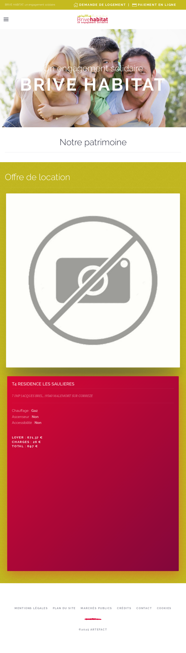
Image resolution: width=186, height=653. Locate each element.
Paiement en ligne (157, 5)
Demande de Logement (102, 5)
